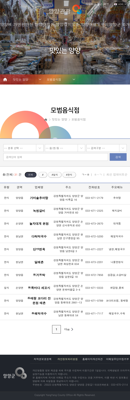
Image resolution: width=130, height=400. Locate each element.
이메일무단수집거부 (117, 359)
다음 (69, 329)
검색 (118, 157)
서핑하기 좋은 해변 (97, 4)
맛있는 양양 (20, 79)
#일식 (55, 174)
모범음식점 (54, 79)
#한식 (69, 174)
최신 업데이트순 (116, 174)
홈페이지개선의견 (92, 359)
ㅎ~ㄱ (98, 174)
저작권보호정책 (42, 359)
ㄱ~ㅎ (86, 174)
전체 (30, 174)
